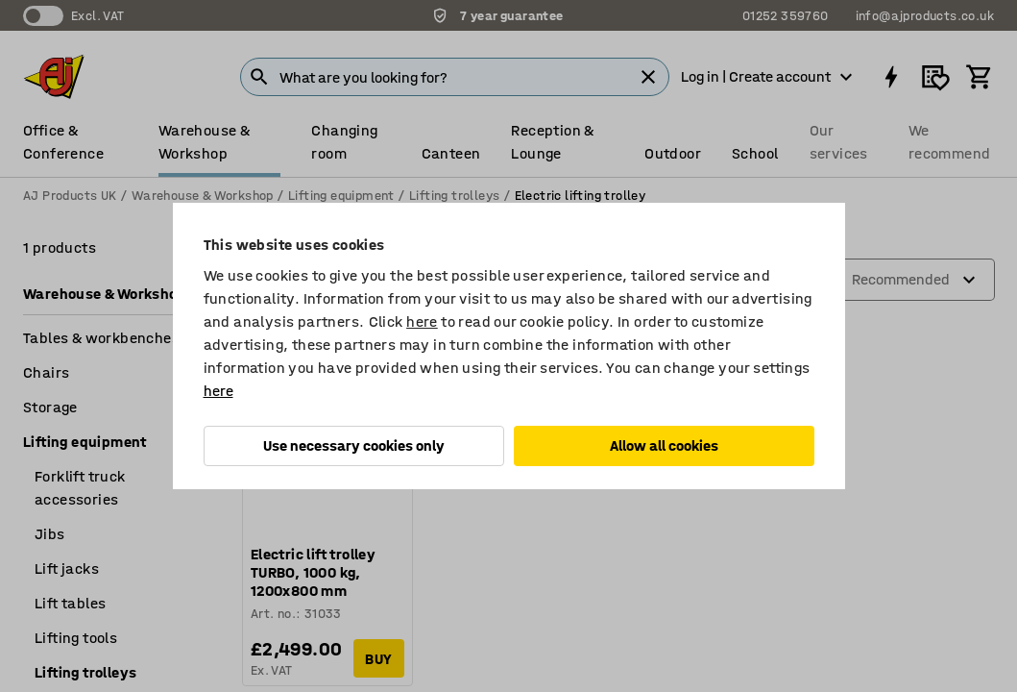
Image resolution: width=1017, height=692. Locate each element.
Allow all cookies (664, 445)
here (422, 321)
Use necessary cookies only (354, 445)
